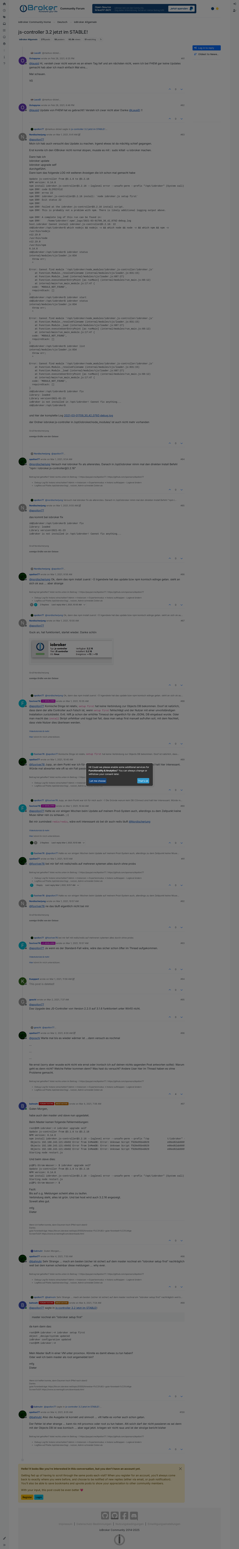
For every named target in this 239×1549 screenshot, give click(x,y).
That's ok (143, 780)
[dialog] (119, 774)
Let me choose (98, 780)
